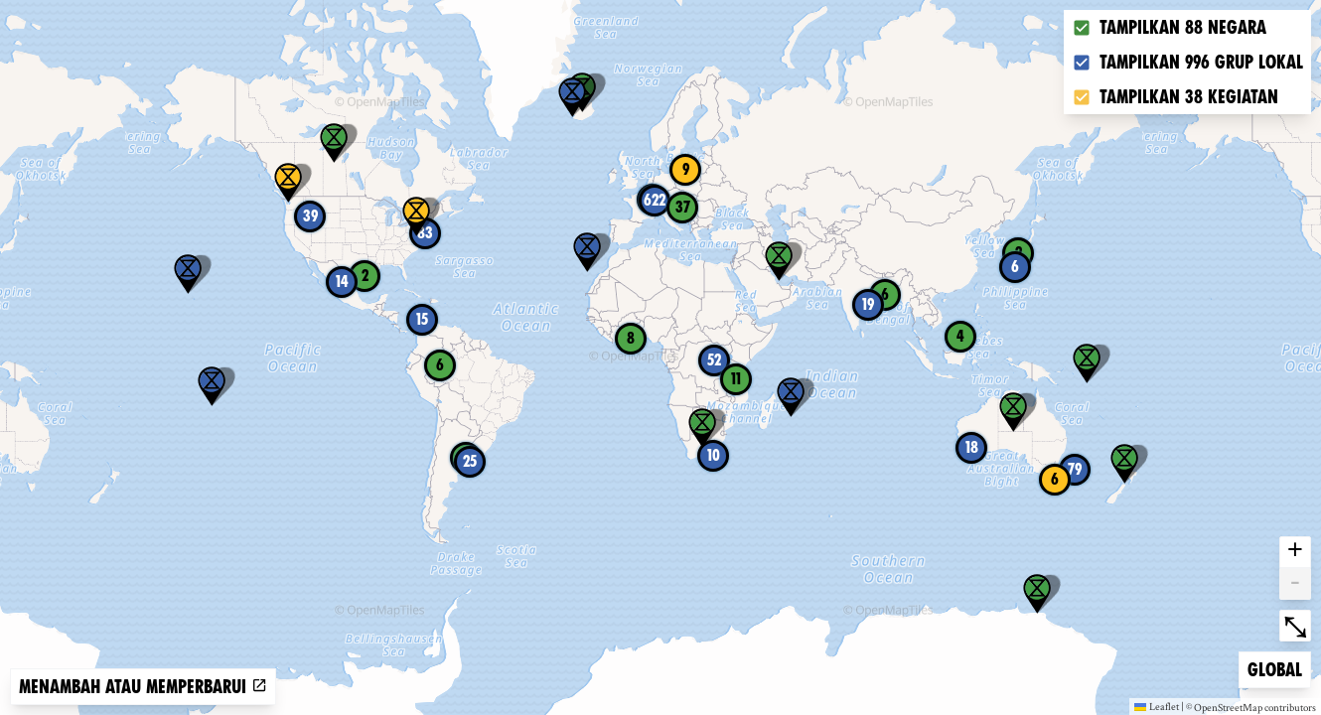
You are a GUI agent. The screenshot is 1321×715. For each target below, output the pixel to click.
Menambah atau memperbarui (143, 686)
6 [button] (1055, 479)
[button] (288, 183)
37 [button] (682, 207)
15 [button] (422, 319)
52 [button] (714, 360)
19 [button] (868, 304)
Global (1279, 667)
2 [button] (365, 275)
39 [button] (310, 216)
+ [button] (1295, 552)
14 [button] (342, 281)
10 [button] (713, 455)
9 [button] (685, 169)
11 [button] (736, 378)
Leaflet (1156, 706)
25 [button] (470, 461)
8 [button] (631, 338)
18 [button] (971, 447)
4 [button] (960, 336)
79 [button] (1075, 469)
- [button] (1295, 584)
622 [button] (654, 200)
